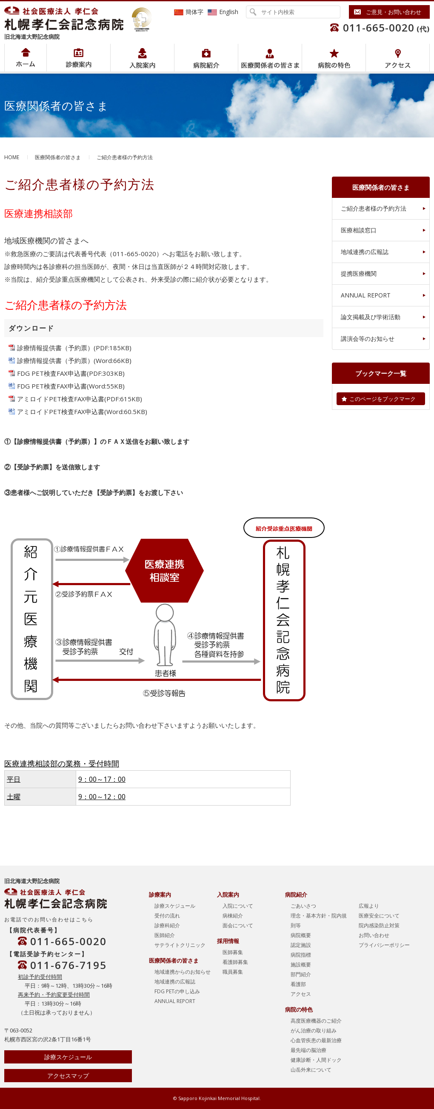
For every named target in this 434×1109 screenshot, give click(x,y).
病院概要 (301, 935)
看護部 (298, 984)
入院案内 (142, 57)
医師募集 (233, 952)
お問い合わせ (374, 935)
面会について (238, 925)
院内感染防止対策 (379, 925)
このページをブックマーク (382, 399)
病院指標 (301, 954)
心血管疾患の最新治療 (316, 1040)
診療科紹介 (167, 925)
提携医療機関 (359, 273)
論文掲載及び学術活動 (370, 317)
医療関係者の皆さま (270, 57)
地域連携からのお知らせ (182, 971)
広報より (369, 905)
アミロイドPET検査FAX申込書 (60, 398)
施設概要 (301, 964)
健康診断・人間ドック (316, 1059)
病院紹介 (78, 57)
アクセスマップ (68, 1076)
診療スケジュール (68, 1057)
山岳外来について (311, 1069)
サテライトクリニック (180, 945)
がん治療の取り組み (314, 1030)
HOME (11, 157)
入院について (238, 905)
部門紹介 (301, 974)
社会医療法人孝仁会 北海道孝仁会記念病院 (68, 18)
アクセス (397, 57)
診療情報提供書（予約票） (55, 347)
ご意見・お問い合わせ (393, 12)
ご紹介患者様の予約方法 (373, 208)
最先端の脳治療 (308, 1050)
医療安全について (379, 915)
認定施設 (301, 945)
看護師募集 (235, 962)
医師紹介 (164, 935)
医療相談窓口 (359, 230)
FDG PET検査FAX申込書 (52, 373)
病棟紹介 (233, 915)
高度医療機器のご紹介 (316, 1020)
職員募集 (233, 971)
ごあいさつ (303, 905)
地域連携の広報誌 (364, 252)
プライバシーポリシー (384, 945)
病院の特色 (333, 57)
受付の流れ (167, 915)
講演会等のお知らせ (367, 338)
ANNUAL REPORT (366, 295)
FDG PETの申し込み (177, 991)
